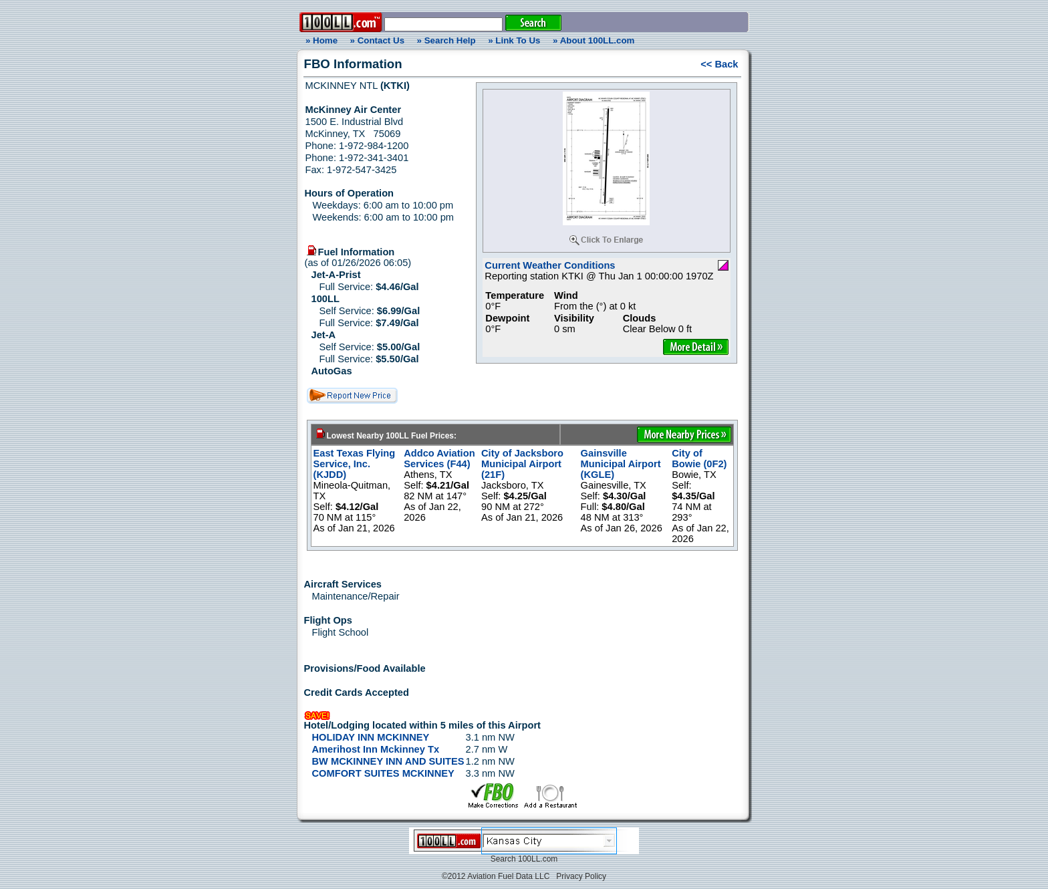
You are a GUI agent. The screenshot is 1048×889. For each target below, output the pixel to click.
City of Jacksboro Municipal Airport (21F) (522, 464)
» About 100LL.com (593, 40)
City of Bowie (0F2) (699, 458)
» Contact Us (377, 40)
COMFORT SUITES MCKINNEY (383, 773)
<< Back (719, 64)
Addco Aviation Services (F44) (439, 458)
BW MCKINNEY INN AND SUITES (388, 761)
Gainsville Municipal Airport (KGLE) (621, 464)
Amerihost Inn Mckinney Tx (376, 749)
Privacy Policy (581, 876)
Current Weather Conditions (550, 265)
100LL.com (537, 859)
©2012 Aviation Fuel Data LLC (495, 876)
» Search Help (446, 40)
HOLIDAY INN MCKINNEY (371, 737)
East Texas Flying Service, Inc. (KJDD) (354, 464)
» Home (319, 40)
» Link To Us (514, 40)
